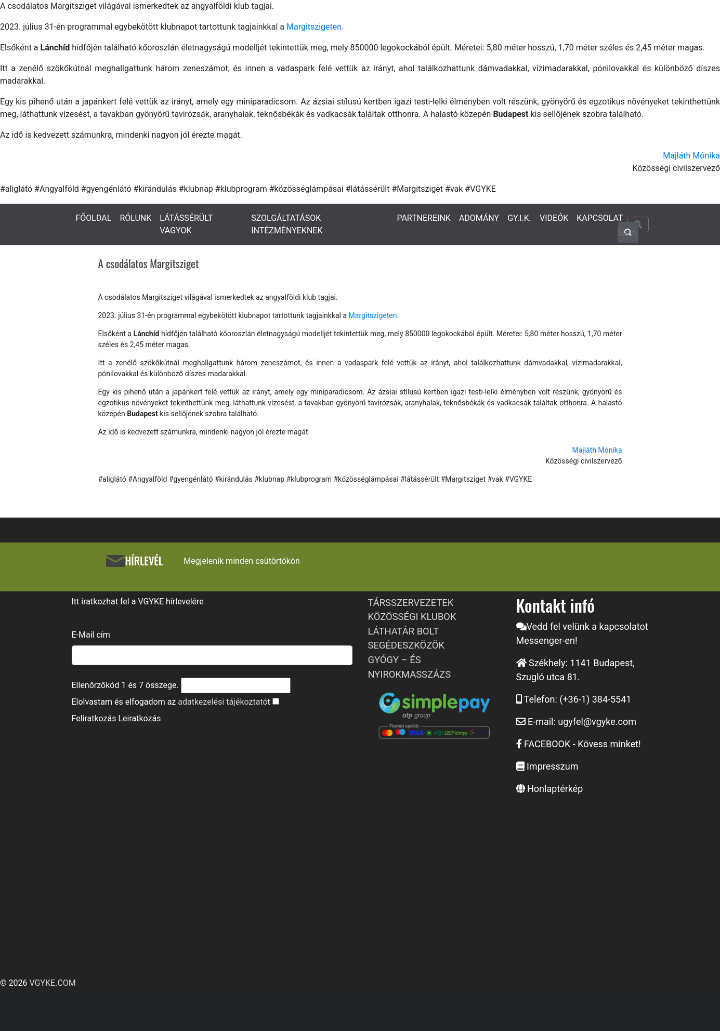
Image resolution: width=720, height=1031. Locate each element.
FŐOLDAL (94, 218)
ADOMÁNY (479, 218)
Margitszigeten (314, 27)
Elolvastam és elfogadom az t (171, 702)
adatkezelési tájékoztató (222, 702)
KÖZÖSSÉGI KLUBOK (412, 616)
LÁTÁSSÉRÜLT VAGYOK (186, 224)
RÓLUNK (135, 218)
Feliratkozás (94, 718)
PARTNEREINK (424, 218)
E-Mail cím (91, 635)
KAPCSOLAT (600, 218)
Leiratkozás (139, 718)
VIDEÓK (554, 218)
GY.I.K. (519, 218)
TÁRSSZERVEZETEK (411, 602)
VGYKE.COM (52, 983)
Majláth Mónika (691, 156)
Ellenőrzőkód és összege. (125, 685)
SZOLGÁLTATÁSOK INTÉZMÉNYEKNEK (286, 224)
